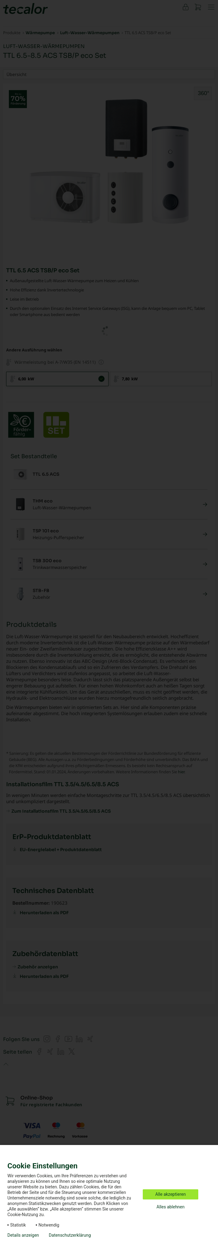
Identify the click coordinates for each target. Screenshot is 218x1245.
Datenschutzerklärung (70, 1235)
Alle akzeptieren (170, 1194)
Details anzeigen (23, 1235)
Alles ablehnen (171, 1206)
